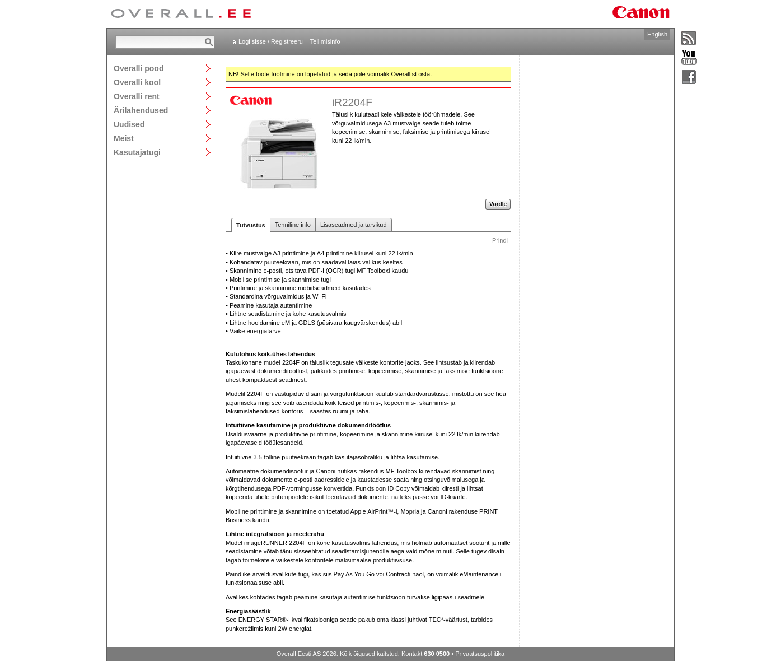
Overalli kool (137, 82)
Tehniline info (293, 224)
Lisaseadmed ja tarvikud (353, 224)
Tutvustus (250, 225)
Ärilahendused (141, 110)
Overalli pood (138, 68)
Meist (124, 138)
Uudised (129, 124)
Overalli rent (137, 96)
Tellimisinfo (325, 41)
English (657, 34)
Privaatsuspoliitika (479, 653)
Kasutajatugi (137, 152)
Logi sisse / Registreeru (270, 41)
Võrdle (498, 204)
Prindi (500, 240)
